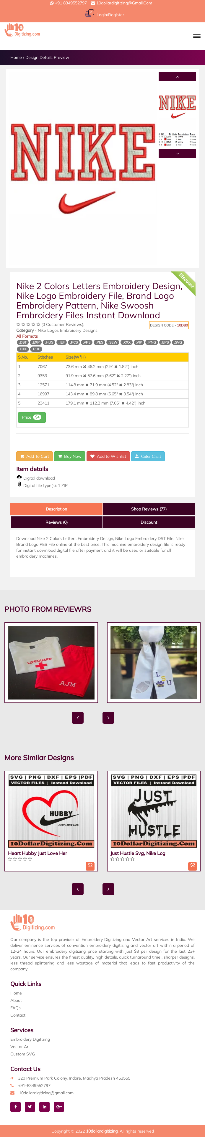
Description (56, 509)
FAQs (15, 1007)
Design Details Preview (47, 57)
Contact (17, 1015)
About (16, 1000)
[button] (197, 36)
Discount (149, 522)
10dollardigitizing (102, 1131)
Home (16, 57)
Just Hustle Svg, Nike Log (137, 853)
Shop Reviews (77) (149, 509)
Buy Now (70, 456)
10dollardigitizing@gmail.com (121, 3)
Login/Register (110, 14)
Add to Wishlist (108, 456)
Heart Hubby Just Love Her (37, 853)
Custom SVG (22, 1054)
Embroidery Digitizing (30, 1039)
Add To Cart (34, 456)
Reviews (56, 522)
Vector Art (20, 1046)
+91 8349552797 (68, 3)
